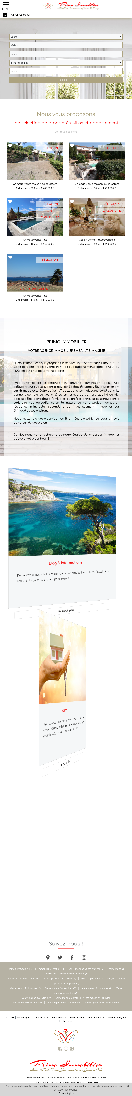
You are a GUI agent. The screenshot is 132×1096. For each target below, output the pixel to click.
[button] (66, 37)
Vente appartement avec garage (63, 1002)
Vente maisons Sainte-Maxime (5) (86, 968)
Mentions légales (117, 1017)
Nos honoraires (96, 1017)
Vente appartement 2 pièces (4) (59, 978)
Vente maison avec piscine (96, 997)
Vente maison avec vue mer (36, 997)
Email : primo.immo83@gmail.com (80, 1082)
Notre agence (24, 1017)
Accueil (10, 1017)
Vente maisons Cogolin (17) (74, 973)
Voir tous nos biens (66, 133)
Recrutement (59, 1017)
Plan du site (68, 1020)
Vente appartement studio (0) (23, 978)
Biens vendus (77, 1017)
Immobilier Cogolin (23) (21, 968)
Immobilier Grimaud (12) (51, 968)
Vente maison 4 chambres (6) (96, 988)
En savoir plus (66, 610)
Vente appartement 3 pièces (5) (97, 978)
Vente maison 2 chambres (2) (25, 988)
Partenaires (42, 1017)
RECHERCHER (66, 80)
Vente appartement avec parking (102, 1002)
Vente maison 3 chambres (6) (60, 988)
